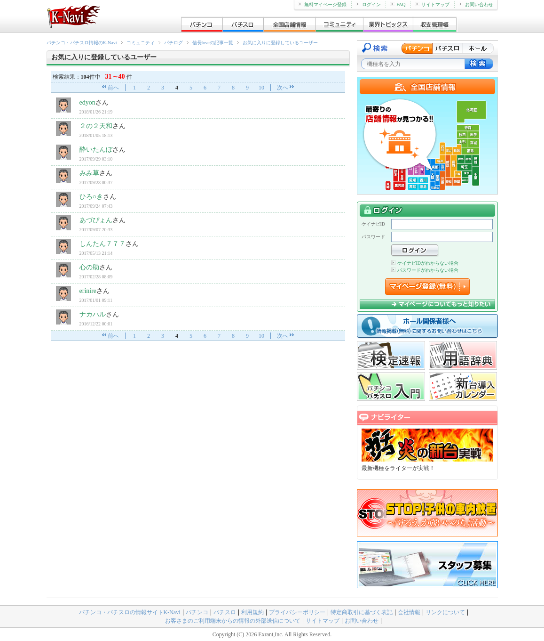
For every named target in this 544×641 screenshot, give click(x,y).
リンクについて (445, 612)
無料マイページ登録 (322, 4)
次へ (282, 87)
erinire (88, 290)
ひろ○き (91, 196)
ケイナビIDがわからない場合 (425, 263)
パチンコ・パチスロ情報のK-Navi (82, 42)
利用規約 (252, 612)
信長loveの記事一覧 (212, 42)
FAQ (397, 4)
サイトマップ (432, 4)
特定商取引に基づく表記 (362, 612)
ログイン (368, 4)
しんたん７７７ (102, 243)
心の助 (89, 267)
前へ (113, 87)
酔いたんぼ (95, 149)
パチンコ (197, 612)
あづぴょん (95, 220)
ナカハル (92, 314)
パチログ (173, 42)
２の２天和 (95, 126)
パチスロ (224, 612)
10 (261, 87)
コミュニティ (140, 42)
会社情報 (409, 612)
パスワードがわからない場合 (424, 270)
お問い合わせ (476, 4)
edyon (87, 102)
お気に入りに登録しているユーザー (280, 42)
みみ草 (89, 173)
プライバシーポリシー (297, 612)
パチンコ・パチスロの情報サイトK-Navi (130, 612)
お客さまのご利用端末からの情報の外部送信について (232, 620)
